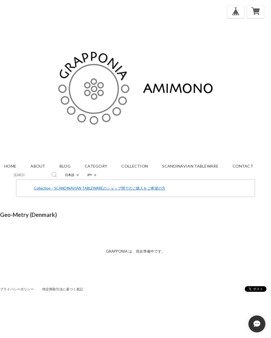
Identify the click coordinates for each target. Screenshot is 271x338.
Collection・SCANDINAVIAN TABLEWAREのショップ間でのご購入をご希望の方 (99, 188)
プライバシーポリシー (17, 289)
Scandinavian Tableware (190, 166)
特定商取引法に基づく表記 (62, 289)
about (37, 166)
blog (65, 166)
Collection (134, 166)
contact (243, 166)
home (10, 166)
